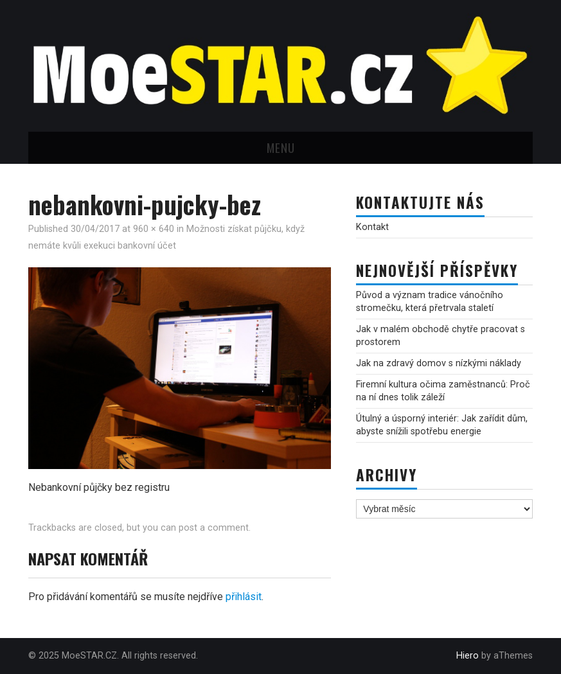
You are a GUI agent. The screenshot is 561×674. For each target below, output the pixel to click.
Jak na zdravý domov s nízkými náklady (438, 363)
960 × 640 (153, 229)
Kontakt (372, 227)
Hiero (467, 655)
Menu (281, 147)
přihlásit (244, 596)
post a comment (214, 527)
